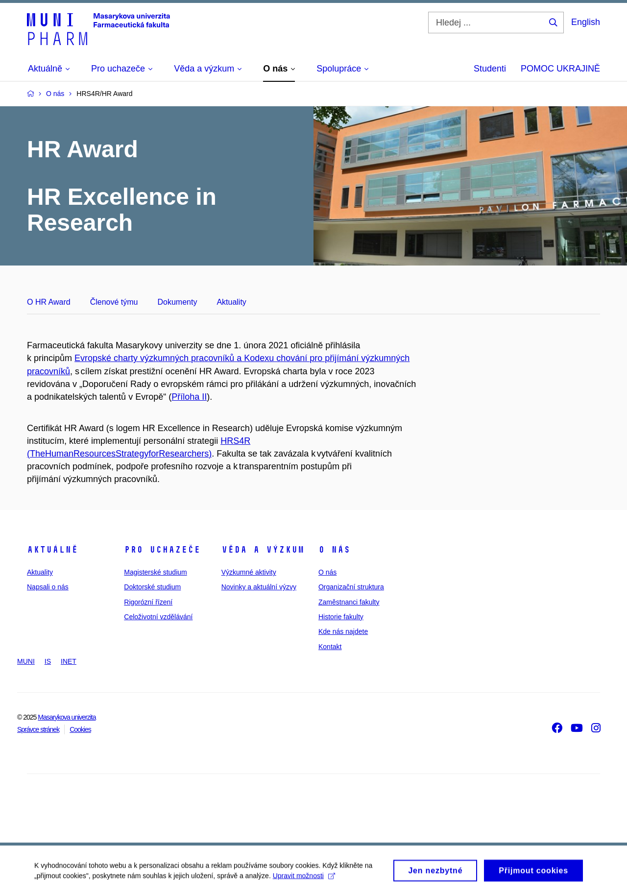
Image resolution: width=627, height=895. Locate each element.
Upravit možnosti (304, 879)
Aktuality (231, 302)
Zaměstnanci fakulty (349, 602)
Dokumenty (177, 302)
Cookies (80, 729)
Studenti (490, 68)
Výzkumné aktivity (248, 572)
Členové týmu (114, 302)
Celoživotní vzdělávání (158, 617)
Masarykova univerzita (67, 717)
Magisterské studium (155, 572)
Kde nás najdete (343, 631)
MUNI (26, 661)
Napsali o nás (48, 587)
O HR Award (49, 302)
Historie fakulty (340, 617)
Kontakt (329, 647)
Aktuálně (52, 549)
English (585, 22)
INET (68, 661)
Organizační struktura (351, 587)
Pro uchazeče (162, 549)
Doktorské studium (152, 587)
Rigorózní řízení (148, 602)
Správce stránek (38, 729)
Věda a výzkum (262, 549)
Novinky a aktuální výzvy (258, 587)
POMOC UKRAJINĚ (560, 68)
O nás (334, 549)
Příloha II (189, 397)
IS (48, 661)
